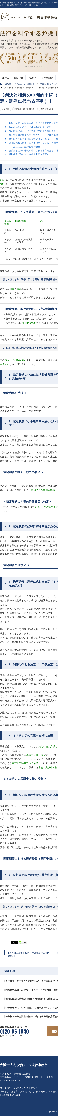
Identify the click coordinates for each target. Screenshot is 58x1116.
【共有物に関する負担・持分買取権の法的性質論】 (28, 954)
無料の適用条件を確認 (34, 66)
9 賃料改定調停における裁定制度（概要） (27, 154)
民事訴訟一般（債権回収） (25, 84)
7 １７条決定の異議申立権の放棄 (22, 146)
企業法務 (8, 84)
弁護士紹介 (47, 77)
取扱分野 (18, 77)
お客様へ (32, 77)
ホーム (5, 77)
